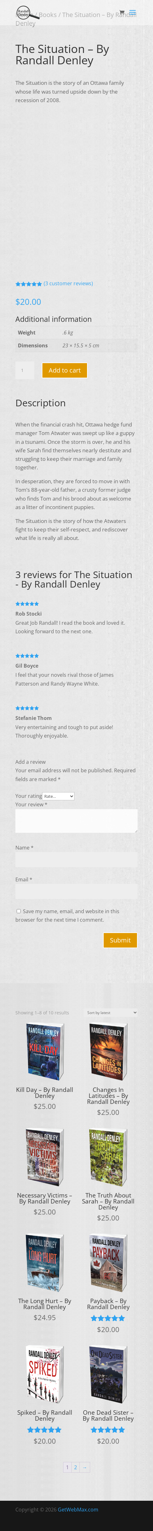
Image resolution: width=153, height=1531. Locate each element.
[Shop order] (111, 1012)
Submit (120, 940)
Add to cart (65, 370)
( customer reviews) (68, 283)
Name (24, 847)
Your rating (28, 795)
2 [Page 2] (75, 1467)
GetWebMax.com (78, 1509)
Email (23, 879)
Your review (31, 804)
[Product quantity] (24, 370)
